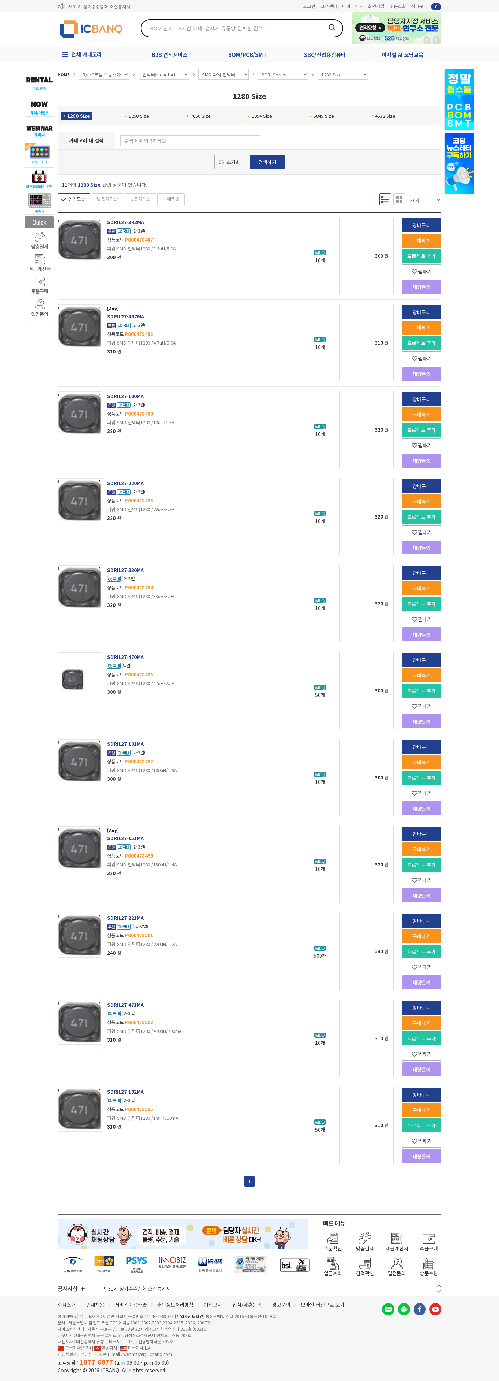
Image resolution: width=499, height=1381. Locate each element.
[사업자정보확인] (189, 1316)
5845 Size (322, 115)
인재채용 (95, 1304)
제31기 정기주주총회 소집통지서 (99, 6)
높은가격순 (140, 199)
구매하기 (421, 240)
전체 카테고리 (86, 54)
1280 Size (76, 115)
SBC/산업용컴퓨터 (325, 54)
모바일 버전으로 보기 (322, 1304)
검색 (332, 27)
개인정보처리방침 (175, 1304)
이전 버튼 (438, 1285)
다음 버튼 (438, 1291)
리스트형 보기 (385, 199)
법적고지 (213, 1304)
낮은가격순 (107, 199)
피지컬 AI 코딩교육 (403, 54)
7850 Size (198, 115)
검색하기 (267, 162)
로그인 (309, 6)
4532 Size (383, 115)
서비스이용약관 (131, 1304)
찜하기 (422, 271)
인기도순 (76, 199)
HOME (64, 74)
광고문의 (281, 1304)
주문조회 (397, 6)
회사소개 (67, 1304)
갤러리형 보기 (399, 199)
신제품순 (171, 199)
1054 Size (260, 115)
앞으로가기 (436, 40)
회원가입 (376, 6)
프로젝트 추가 (421, 255)
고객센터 (328, 6)
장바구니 (426, 6)
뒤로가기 (426, 40)
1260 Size (137, 115)
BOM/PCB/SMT (247, 54)
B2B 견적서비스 (170, 54)
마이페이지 (352, 6)
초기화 (233, 162)
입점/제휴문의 (247, 1304)
